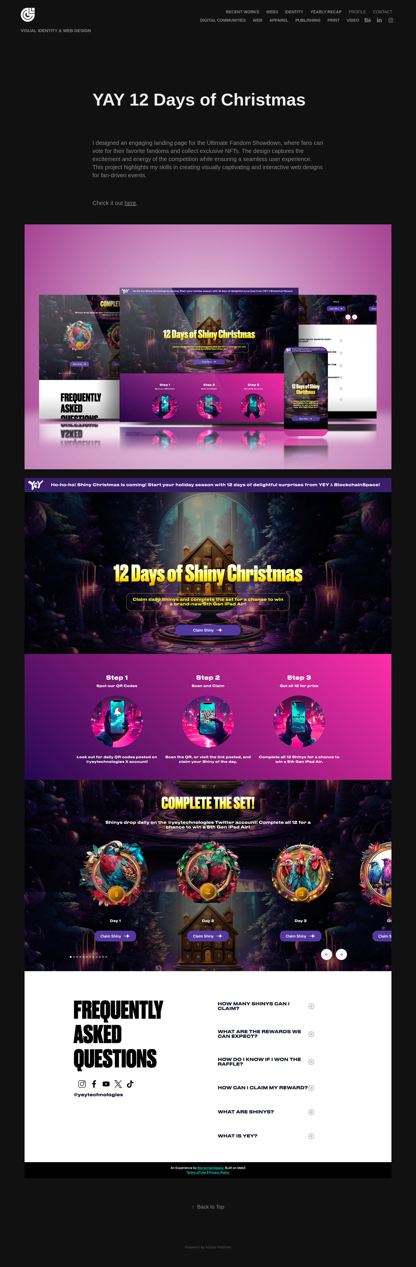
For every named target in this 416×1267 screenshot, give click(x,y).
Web (257, 20)
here (130, 203)
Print (334, 20)
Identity (294, 12)
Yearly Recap (325, 12)
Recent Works (242, 12)
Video (353, 20)
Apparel (278, 20)
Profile (357, 12)
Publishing (308, 20)
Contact (382, 12)
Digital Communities (223, 20)
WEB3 (272, 12)
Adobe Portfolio (218, 1247)
